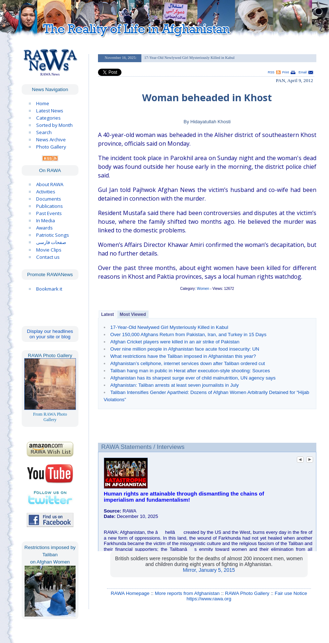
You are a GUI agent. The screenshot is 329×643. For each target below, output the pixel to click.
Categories (48, 118)
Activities (45, 191)
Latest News (49, 110)
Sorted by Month (54, 125)
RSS (271, 72)
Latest (107, 314)
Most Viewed (133, 314)
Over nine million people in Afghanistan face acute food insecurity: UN (184, 349)
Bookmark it (49, 289)
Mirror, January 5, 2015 (209, 570)
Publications (49, 206)
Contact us (48, 257)
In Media (45, 220)
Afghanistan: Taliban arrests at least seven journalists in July (174, 385)
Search (44, 132)
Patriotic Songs (52, 235)
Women (203, 289)
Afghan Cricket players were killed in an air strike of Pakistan (174, 341)
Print (285, 72)
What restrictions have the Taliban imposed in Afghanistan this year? (183, 356)
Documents (48, 199)
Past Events (49, 213)
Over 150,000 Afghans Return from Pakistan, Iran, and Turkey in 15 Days (188, 334)
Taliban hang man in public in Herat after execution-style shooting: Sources (190, 370)
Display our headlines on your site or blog (50, 334)
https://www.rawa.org (209, 598)
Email (303, 72)
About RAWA (49, 184)
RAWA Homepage (130, 593)
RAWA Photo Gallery (247, 593)
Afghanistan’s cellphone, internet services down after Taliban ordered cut (187, 363)
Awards (44, 227)
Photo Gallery (51, 146)
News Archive (51, 139)
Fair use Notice (291, 593)
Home (42, 103)
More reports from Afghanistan (187, 593)
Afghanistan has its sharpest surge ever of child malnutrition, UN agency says (192, 378)
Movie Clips (48, 250)
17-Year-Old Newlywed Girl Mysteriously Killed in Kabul (169, 327)
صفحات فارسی (51, 242)
